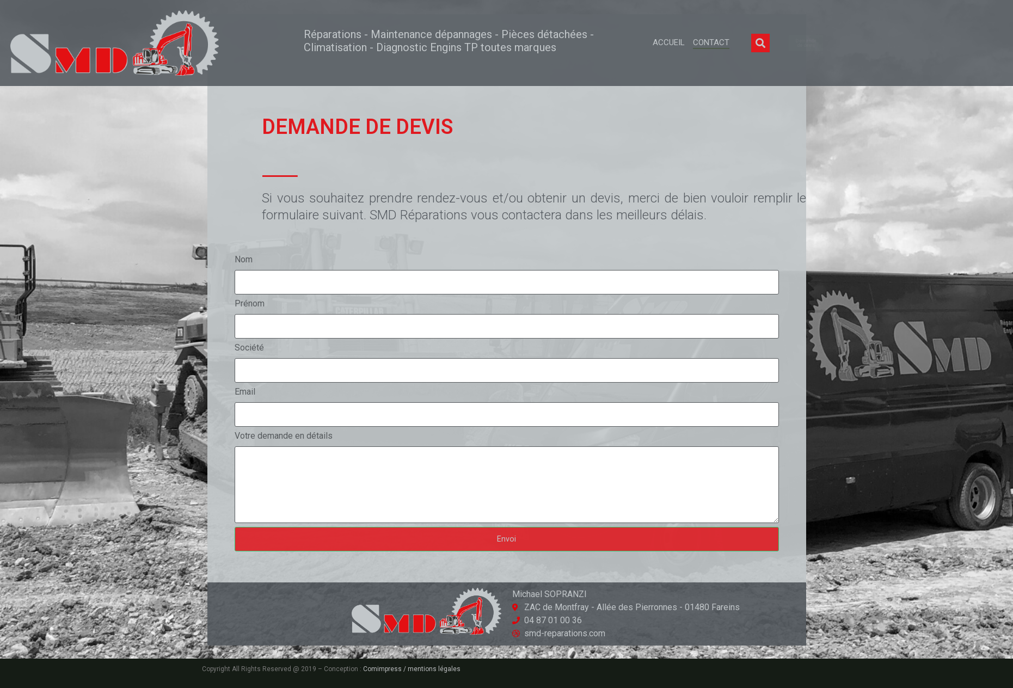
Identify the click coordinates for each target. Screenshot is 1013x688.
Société (249, 347)
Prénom (250, 303)
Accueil (669, 42)
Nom (244, 259)
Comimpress (382, 669)
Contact (711, 42)
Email (245, 391)
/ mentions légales (431, 669)
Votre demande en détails (284, 436)
